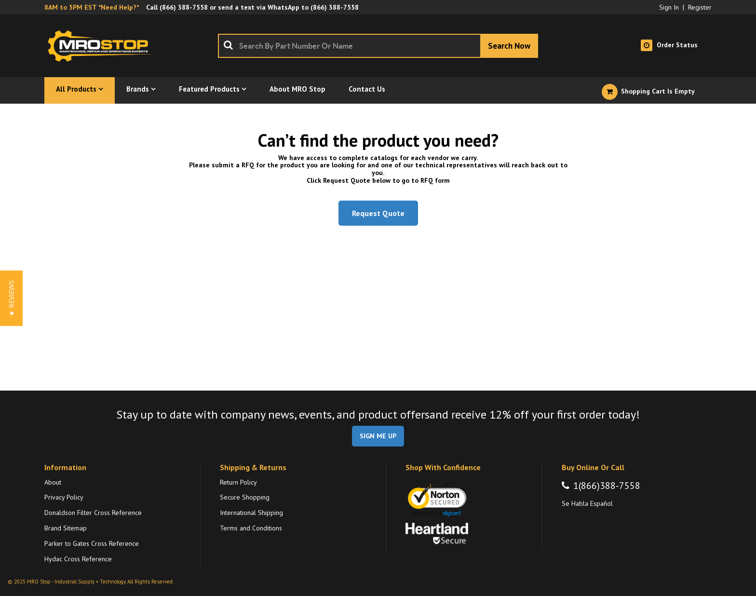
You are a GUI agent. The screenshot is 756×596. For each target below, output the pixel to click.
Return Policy (238, 482)
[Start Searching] (509, 46)
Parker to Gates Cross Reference (91, 543)
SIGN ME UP (378, 436)
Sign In (669, 7)
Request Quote (378, 213)
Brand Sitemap (65, 528)
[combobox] (378, 46)
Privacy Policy (63, 497)
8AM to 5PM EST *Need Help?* (91, 7)
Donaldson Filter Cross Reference (93, 512)
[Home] (102, 46)
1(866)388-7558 (606, 485)
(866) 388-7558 (184, 7)
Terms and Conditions (251, 528)
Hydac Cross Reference (78, 559)
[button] (11, 298)
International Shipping (251, 512)
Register (700, 7)
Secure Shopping (245, 497)
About (52, 482)
